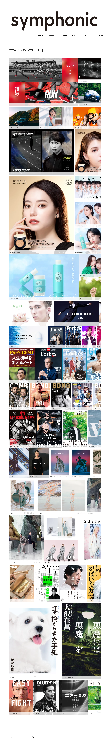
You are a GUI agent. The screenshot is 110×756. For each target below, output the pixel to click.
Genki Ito (41, 36)
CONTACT (99, 36)
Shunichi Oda (54, 36)
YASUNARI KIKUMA (86, 36)
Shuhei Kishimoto (69, 36)
